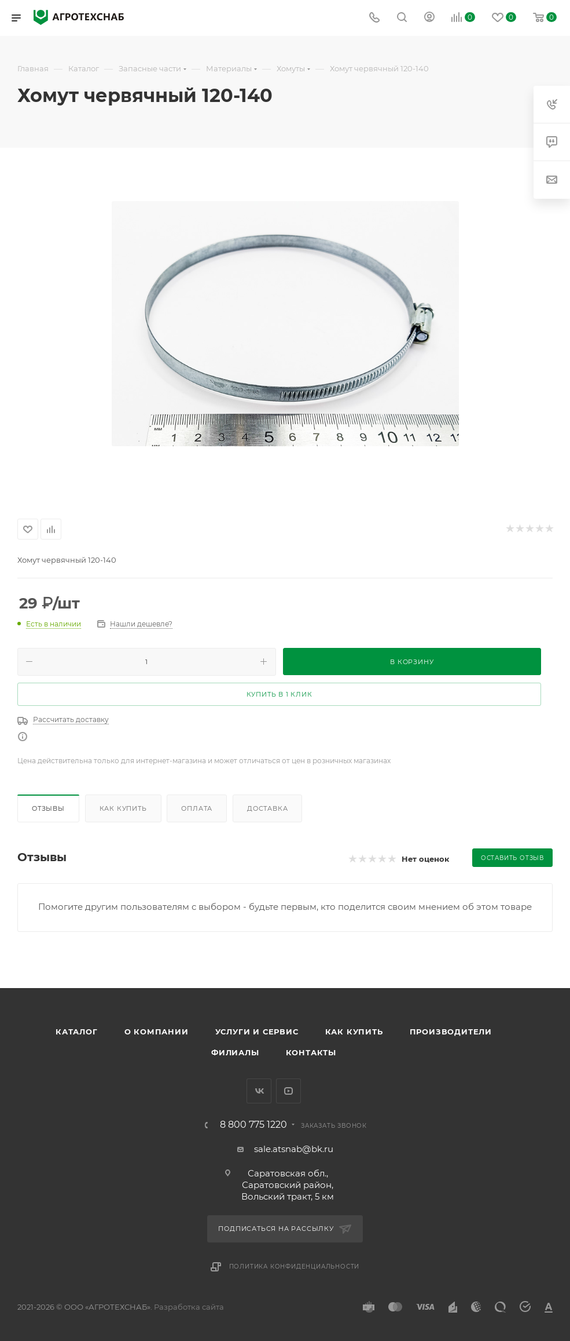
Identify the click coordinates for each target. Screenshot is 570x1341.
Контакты (311, 1052)
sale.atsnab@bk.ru (293, 1148)
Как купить (123, 808)
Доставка (267, 808)
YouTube (288, 1090)
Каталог (77, 1031)
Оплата (196, 808)
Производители (451, 1031)
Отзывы (48, 808)
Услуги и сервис (257, 1031)
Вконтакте (259, 1090)
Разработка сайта (189, 1306)
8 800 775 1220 (253, 1124)
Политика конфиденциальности (294, 1266)
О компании (156, 1031)
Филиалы (235, 1052)
